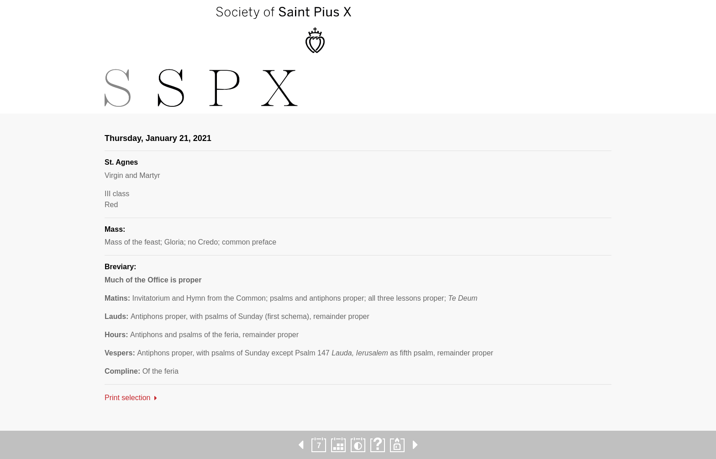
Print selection (128, 398)
